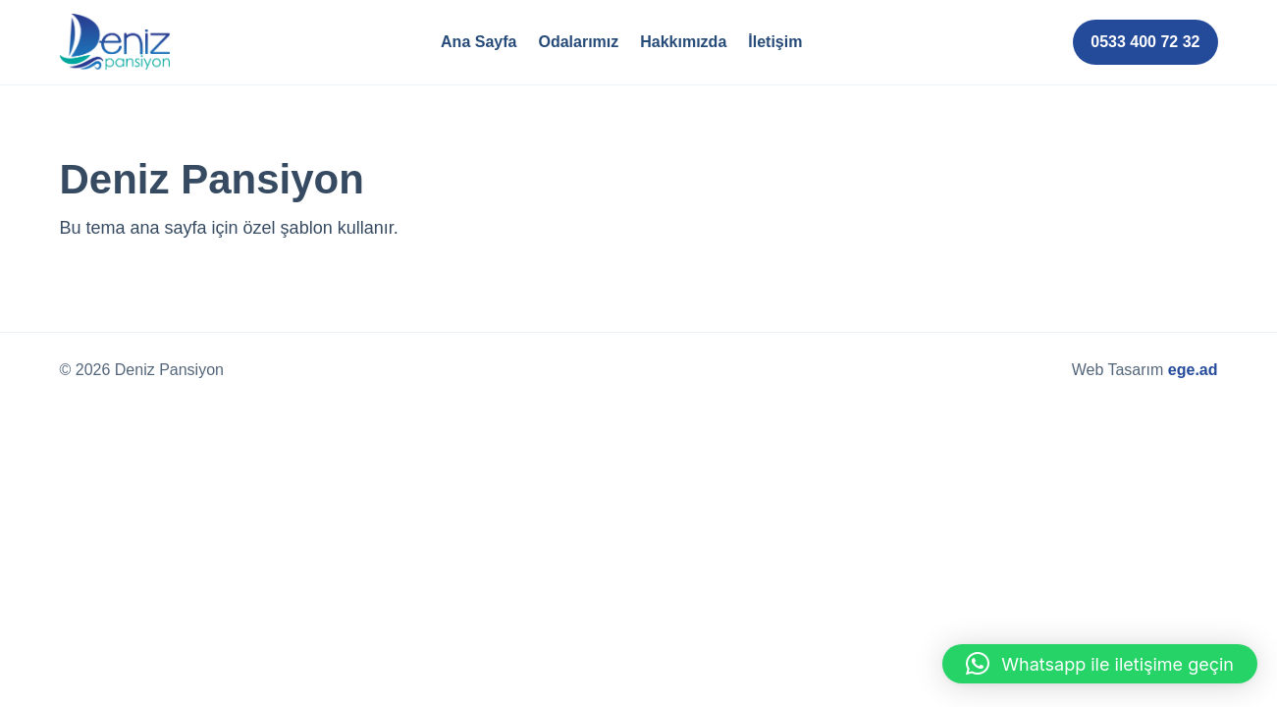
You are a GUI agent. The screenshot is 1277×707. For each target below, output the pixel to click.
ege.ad (1193, 369)
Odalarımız (578, 41)
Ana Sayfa (478, 41)
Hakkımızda (683, 41)
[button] (1099, 663)
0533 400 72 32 (1145, 41)
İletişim (775, 41)
